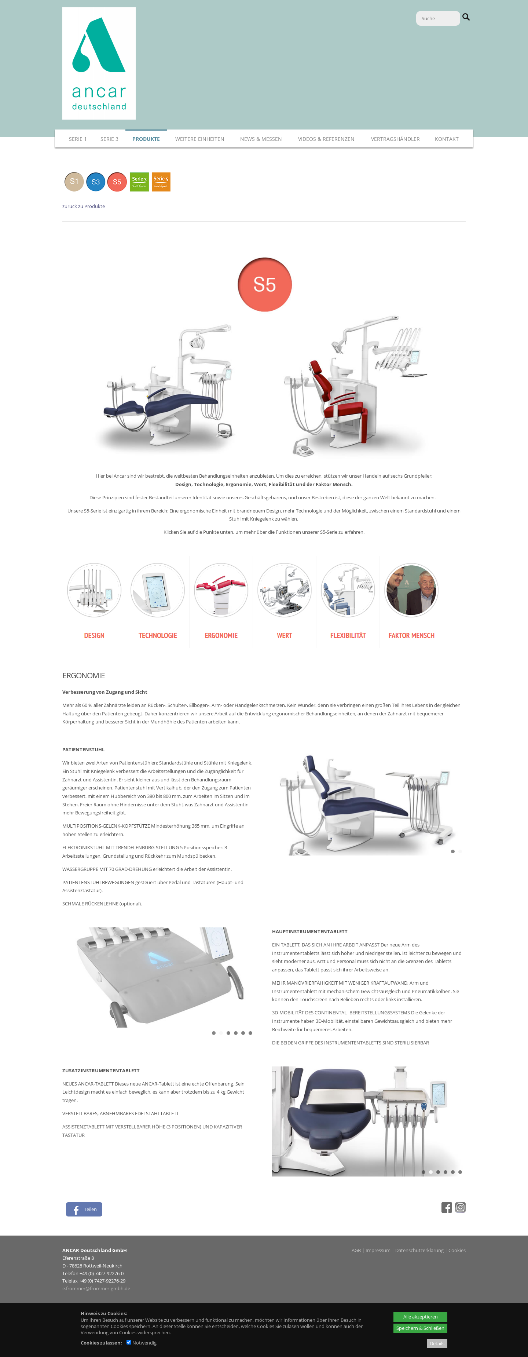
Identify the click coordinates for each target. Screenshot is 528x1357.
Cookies (457, 1250)
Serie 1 (78, 138)
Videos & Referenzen (326, 138)
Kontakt (447, 138)
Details (437, 1343)
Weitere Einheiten (199, 138)
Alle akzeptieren (420, 1316)
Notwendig (141, 1342)
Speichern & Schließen (420, 1328)
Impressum (378, 1250)
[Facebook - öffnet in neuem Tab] (446, 1211)
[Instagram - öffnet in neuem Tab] (459, 1211)
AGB (356, 1250)
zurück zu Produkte (83, 206)
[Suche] (438, 18)
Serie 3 (109, 138)
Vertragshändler (395, 138)
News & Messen (261, 138)
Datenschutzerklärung (419, 1250)
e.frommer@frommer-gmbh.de (96, 1288)
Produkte (146, 138)
